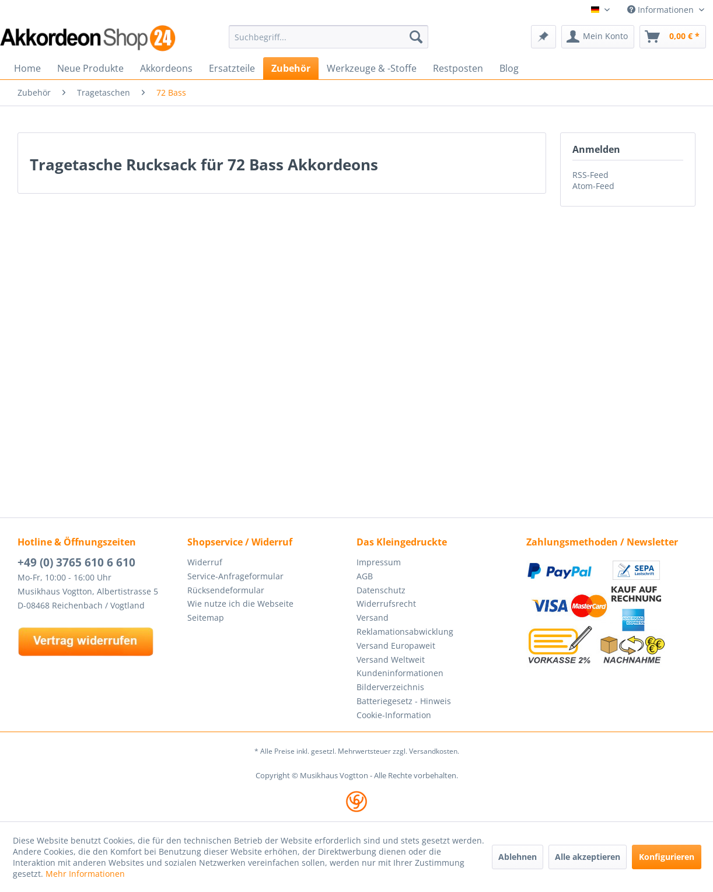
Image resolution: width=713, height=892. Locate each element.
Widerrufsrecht (386, 603)
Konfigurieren (666, 856)
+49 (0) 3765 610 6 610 (76, 562)
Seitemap (205, 617)
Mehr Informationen (85, 873)
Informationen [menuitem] (661, 9)
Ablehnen (517, 856)
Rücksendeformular (225, 590)
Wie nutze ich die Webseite (240, 603)
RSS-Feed (590, 174)
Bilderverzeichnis (390, 686)
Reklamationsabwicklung (404, 631)
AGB (364, 576)
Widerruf (204, 562)
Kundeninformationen (399, 672)
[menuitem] (328, 36)
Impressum (378, 562)
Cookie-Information (393, 714)
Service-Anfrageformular (235, 576)
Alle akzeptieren (587, 856)
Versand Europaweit (395, 645)
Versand (372, 617)
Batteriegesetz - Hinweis (403, 700)
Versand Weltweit (390, 659)
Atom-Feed (593, 185)
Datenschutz (381, 590)
